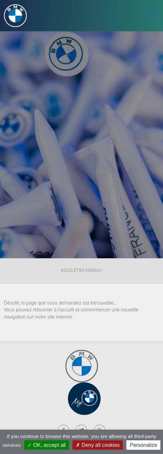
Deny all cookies (98, 445)
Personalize (143, 445)
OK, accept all (46, 445)
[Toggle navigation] (153, 16)
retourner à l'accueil (53, 309)
